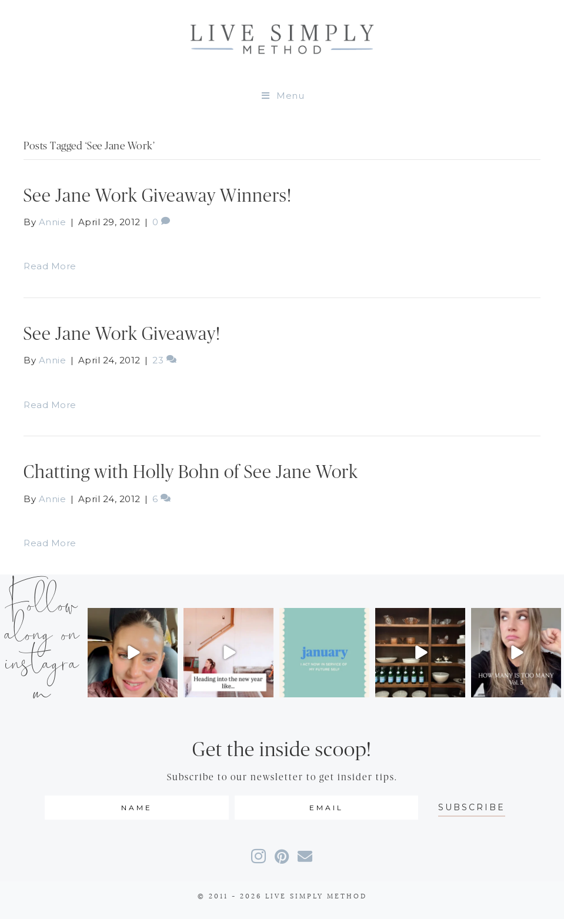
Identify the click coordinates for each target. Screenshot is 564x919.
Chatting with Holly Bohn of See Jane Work (191, 472)
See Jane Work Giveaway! (122, 334)
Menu (282, 95)
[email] (327, 808)
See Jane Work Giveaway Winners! (158, 196)
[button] (471, 808)
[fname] (137, 808)
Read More (50, 266)
